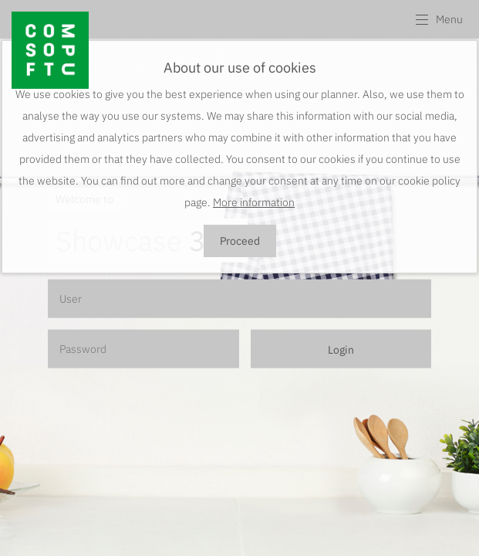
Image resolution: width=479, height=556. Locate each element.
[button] (438, 19)
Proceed (240, 241)
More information (254, 202)
